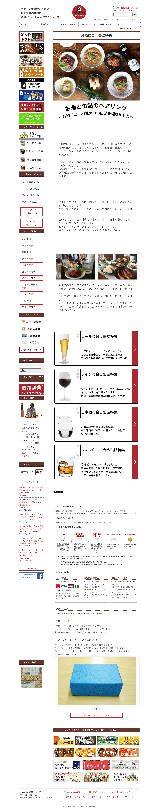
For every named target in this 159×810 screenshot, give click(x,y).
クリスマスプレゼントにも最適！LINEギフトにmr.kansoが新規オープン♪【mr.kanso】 (31, 554)
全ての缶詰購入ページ (31, 223)
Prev (58, 681)
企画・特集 (105, 24)
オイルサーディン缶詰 (31, 286)
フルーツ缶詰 (28, 307)
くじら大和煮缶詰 (31, 189)
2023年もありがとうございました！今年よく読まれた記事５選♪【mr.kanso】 (31, 540)
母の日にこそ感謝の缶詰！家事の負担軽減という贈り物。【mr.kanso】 (31, 490)
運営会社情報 (97, 797)
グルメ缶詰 (27, 259)
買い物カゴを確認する (74, 792)
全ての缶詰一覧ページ (31, 211)
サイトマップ (112, 797)
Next (135, 681)
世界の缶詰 (27, 246)
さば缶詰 (26, 300)
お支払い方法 (109, 19)
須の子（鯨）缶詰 (31, 195)
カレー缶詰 (27, 294)
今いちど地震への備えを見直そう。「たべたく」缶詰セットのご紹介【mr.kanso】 (31, 528)
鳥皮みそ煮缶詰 (29, 202)
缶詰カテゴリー (87, 24)
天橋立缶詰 (27, 265)
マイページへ (133, 19)
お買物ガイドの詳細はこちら (96, 715)
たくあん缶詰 (28, 271)
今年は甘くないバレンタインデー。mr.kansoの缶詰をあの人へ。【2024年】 (31, 516)
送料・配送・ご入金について (100, 792)
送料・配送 (98, 19)
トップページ (127, 797)
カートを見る (121, 19)
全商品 (44, 24)
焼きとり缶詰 (28, 278)
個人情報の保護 (81, 797)
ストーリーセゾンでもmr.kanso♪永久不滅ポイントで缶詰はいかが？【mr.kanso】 (31, 503)
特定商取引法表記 (124, 792)
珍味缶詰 (26, 252)
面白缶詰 (26, 239)
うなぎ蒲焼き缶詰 (31, 182)
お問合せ (68, 797)
